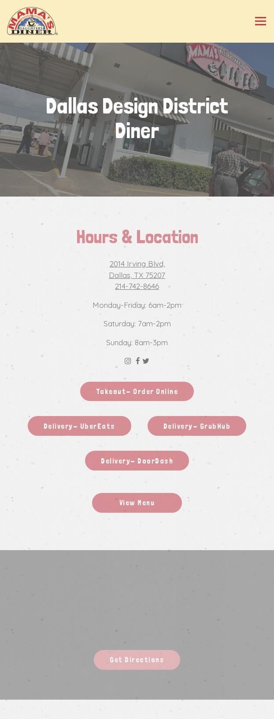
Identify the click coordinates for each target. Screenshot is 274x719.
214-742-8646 (137, 286)
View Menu (137, 502)
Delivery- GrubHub (197, 426)
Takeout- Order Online (137, 391)
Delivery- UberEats (79, 426)
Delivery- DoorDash (137, 460)
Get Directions (145, 659)
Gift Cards (137, 709)
